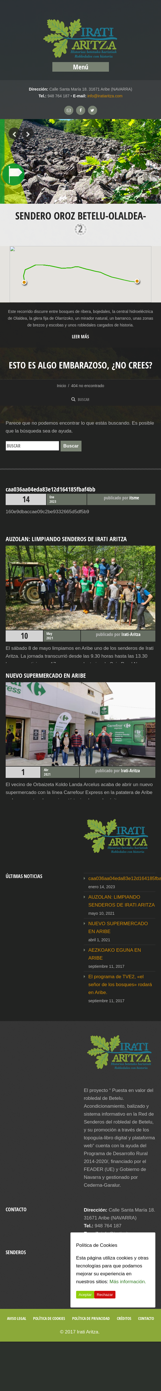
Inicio (61, 385)
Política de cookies (49, 1318)
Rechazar (105, 1295)
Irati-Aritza (130, 634)
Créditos (124, 1318)
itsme (134, 498)
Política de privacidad (91, 1318)
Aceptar (85, 1295)
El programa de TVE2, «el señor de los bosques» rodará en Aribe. (120, 984)
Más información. (128, 1281)
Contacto (146, 1318)
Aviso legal (16, 1318)
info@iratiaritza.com (105, 96)
